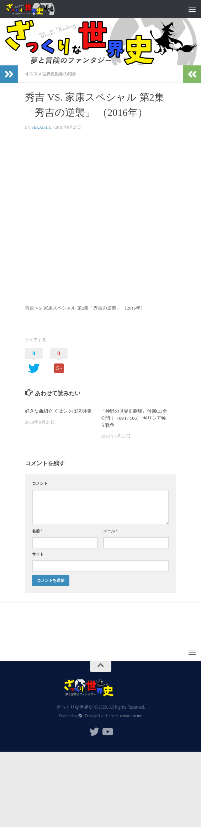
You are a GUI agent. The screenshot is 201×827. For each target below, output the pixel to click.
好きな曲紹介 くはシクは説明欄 (58, 411)
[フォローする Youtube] (107, 732)
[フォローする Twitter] (94, 732)
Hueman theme (129, 715)
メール (110, 530)
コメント (40, 483)
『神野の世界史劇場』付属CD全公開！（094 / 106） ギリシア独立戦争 (134, 418)
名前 (37, 530)
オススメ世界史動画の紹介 (50, 73)
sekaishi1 (41, 127)
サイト (38, 554)
